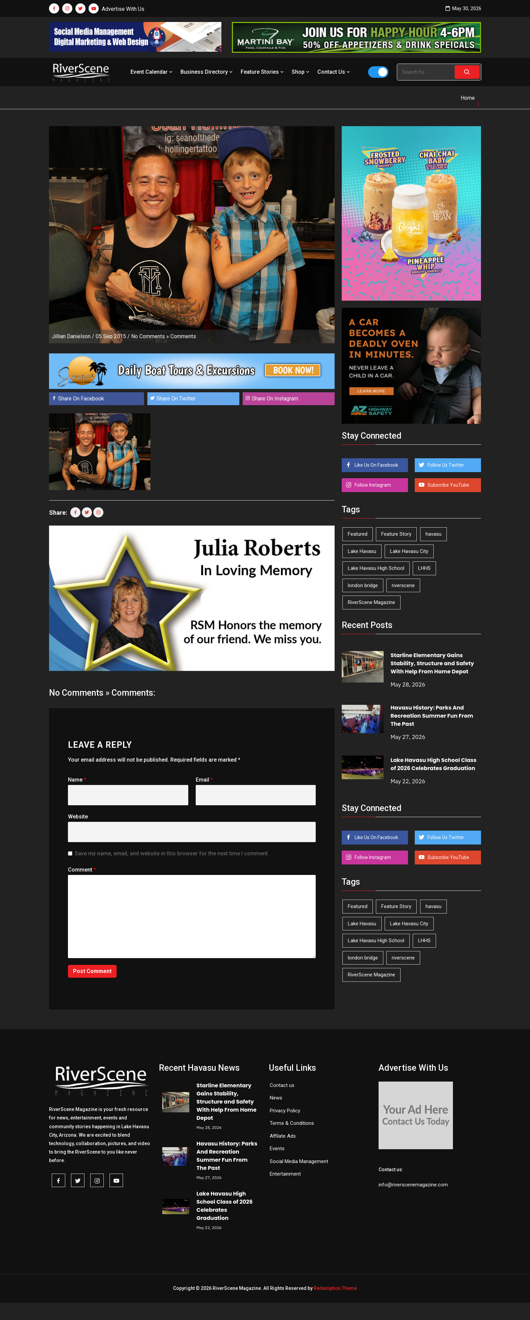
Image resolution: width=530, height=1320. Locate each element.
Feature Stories (263, 72)
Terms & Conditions (292, 1123)
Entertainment (285, 1174)
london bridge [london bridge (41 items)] (363, 585)
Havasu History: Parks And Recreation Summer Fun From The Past (432, 716)
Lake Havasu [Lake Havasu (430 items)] (362, 551)
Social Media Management (299, 1161)
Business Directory (207, 72)
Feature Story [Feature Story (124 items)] (396, 534)
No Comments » (150, 336)
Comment (82, 869)
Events (277, 1148)
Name (77, 780)
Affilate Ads (283, 1136)
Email (204, 780)
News (276, 1098)
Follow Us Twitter (445, 465)
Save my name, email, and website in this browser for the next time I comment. (172, 853)
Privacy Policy (285, 1111)
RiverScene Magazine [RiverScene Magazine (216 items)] (371, 602)
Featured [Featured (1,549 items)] (357, 534)
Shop (301, 72)
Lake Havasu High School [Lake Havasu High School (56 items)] (376, 568)
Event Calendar (152, 72)
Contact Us (334, 72)
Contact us (282, 1085)
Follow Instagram (372, 485)
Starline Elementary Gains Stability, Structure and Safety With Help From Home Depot (432, 663)
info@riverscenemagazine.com (413, 1185)
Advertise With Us (123, 9)
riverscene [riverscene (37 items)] (403, 585)
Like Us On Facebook (376, 465)
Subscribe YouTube (448, 485)
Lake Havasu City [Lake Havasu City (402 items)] (409, 551)
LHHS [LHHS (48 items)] (424, 568)
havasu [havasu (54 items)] (433, 534)
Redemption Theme (335, 1288)
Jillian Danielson (71, 336)
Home (468, 98)
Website (78, 816)
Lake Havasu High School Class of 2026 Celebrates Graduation (434, 764)
